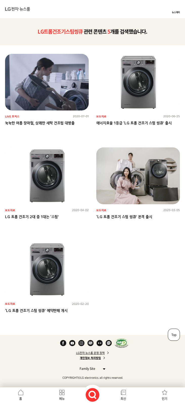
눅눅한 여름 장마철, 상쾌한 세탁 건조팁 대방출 (40, 123)
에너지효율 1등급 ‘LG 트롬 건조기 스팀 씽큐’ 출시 (134, 123)
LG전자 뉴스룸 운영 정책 (90, 353)
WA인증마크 (121, 343)
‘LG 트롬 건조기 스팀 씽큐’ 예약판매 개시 (36, 310)
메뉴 (62, 398)
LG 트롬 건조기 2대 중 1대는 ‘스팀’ (32, 216)
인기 (164, 398)
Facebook (63, 343)
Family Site (91, 368)
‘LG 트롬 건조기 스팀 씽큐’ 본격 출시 (124, 216)
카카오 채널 (109, 343)
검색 (92, 395)
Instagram (81, 343)
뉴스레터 (176, 12)
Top (173, 335)
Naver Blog (90, 343)
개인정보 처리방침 (90, 358)
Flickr (100, 343)
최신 (123, 398)
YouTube (72, 343)
